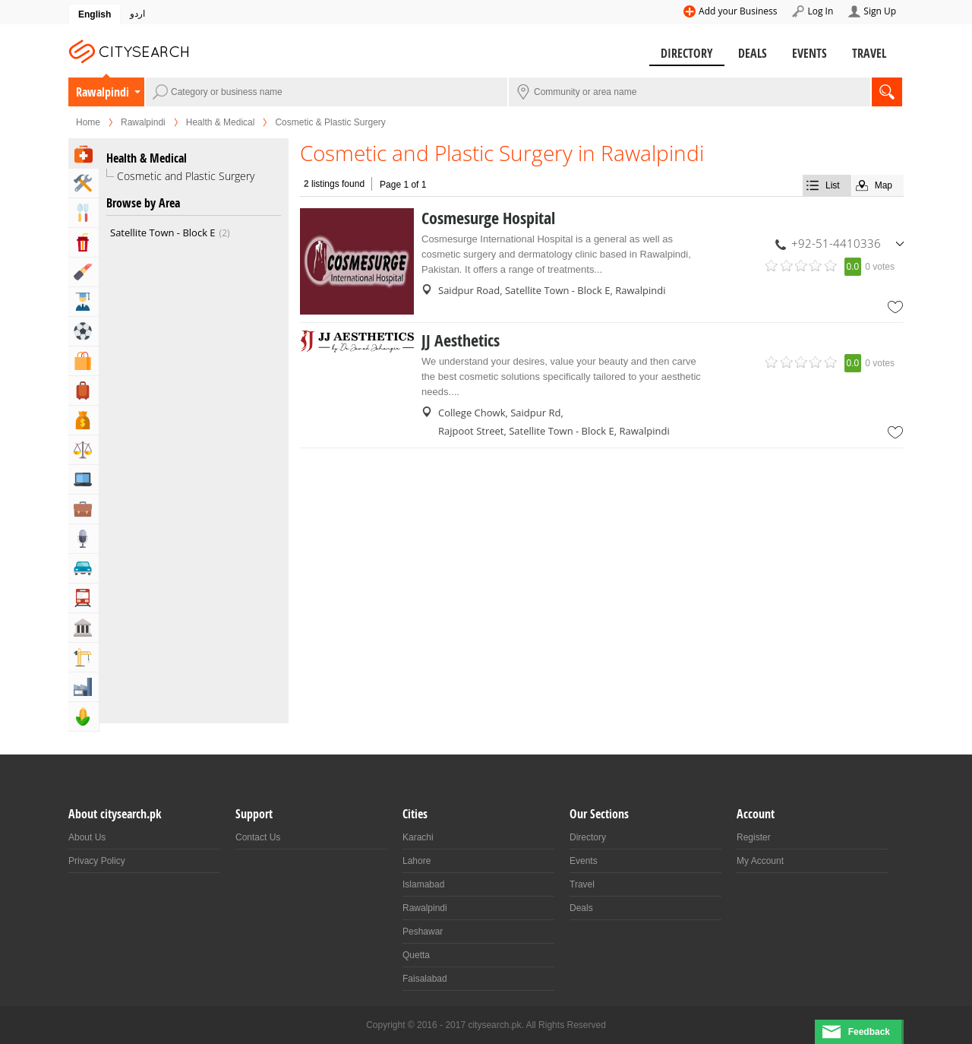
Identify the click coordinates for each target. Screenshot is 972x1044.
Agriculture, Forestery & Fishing (83, 716)
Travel (869, 53)
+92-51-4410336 (836, 243)
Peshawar (422, 931)
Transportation (83, 598)
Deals (752, 53)
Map (883, 185)
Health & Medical (220, 122)
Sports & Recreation (83, 331)
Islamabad (423, 884)
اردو (137, 13)
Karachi (418, 837)
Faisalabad (424, 978)
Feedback (869, 1032)
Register (754, 837)
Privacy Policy (96, 861)
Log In (820, 11)
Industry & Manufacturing (83, 686)
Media (83, 538)
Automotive (83, 568)
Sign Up (879, 11)
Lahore (416, 861)
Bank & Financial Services (83, 420)
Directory (687, 53)
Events (809, 53)
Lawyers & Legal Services (83, 449)
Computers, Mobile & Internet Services (83, 479)
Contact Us (257, 837)
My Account (760, 861)
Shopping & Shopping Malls (83, 360)
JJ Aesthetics (460, 340)
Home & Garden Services (83, 183)
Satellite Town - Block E (170, 232)
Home (88, 122)
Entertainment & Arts (83, 242)
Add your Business (738, 11)
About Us (87, 837)
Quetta (416, 955)
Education (83, 301)
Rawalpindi (102, 92)
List (832, 185)
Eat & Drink (83, 212)
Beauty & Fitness (83, 272)
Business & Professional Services (83, 509)
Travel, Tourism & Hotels (83, 390)
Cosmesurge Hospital (488, 218)
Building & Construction (83, 657)
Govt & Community (83, 627)
